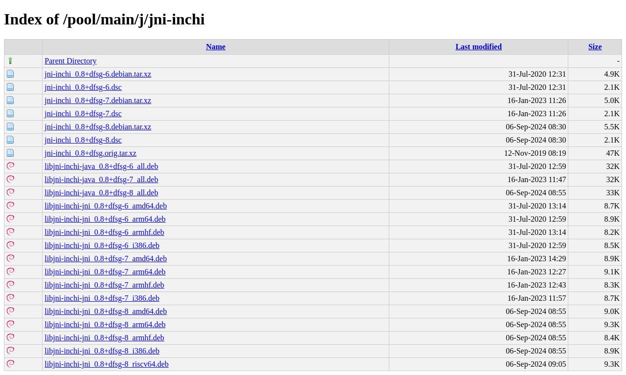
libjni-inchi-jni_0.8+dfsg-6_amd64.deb (106, 206)
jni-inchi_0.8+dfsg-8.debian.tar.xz (98, 127)
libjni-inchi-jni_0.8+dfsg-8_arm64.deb (105, 324)
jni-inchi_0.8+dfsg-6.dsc (83, 87)
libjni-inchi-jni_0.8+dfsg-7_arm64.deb (105, 272)
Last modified (478, 46)
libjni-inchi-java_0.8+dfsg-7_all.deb (101, 179)
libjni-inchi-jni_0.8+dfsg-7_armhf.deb (104, 285)
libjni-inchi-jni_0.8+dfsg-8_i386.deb (102, 351)
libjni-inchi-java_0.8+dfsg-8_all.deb (101, 192)
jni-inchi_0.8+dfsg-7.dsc (83, 113)
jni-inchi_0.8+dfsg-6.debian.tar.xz (98, 74)
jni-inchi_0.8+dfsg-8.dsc (83, 140)
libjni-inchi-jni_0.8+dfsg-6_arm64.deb (105, 219)
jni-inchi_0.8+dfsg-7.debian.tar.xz (98, 100)
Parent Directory (70, 61)
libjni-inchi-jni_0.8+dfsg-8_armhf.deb (104, 337)
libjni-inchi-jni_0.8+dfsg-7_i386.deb (102, 298)
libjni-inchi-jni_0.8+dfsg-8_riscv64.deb (106, 364)
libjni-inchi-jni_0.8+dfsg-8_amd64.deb (106, 311)
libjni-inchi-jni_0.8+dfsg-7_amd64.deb (106, 258)
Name (215, 46)
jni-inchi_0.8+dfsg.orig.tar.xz (90, 153)
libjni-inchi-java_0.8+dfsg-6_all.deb (101, 166)
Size (595, 46)
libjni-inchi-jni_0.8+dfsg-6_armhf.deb (104, 232)
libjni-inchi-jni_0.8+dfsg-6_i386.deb (102, 245)
